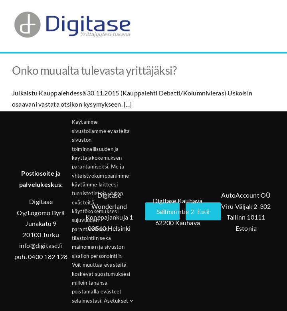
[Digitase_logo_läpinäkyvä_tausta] (72, 9)
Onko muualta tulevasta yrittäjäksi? (94, 70)
